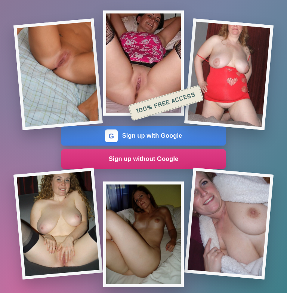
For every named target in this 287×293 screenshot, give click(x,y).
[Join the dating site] (58, 74)
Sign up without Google (144, 158)
